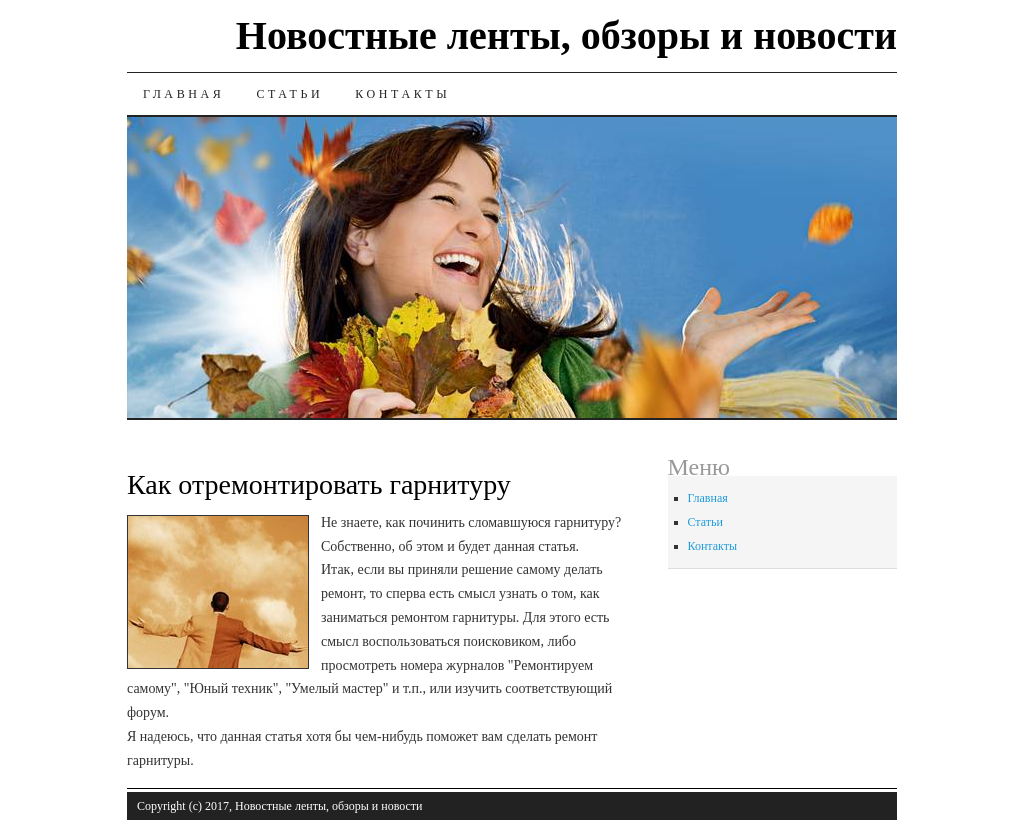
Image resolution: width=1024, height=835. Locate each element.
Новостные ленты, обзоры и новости (566, 35)
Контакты (402, 94)
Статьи (289, 94)
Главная (183, 94)
